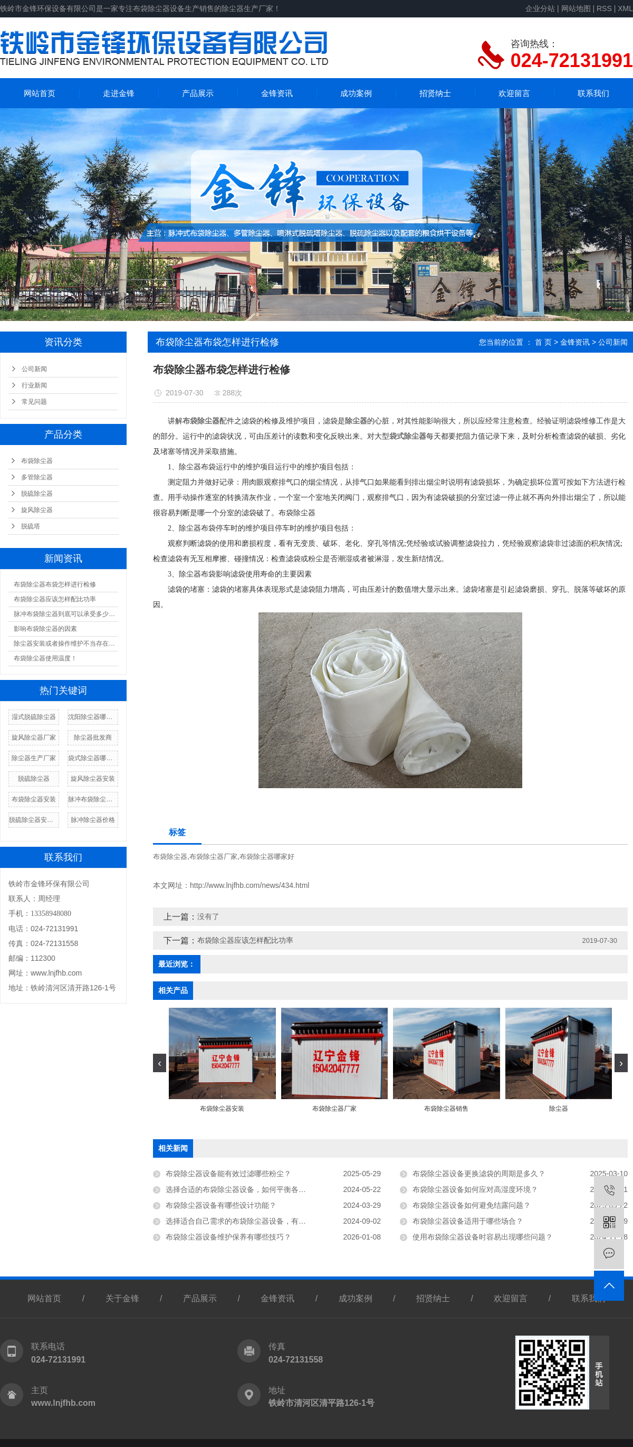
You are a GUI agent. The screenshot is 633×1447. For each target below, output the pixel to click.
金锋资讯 (277, 93)
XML (625, 8)
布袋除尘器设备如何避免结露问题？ (472, 1205)
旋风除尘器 (37, 510)
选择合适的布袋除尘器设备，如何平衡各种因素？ (247, 1189)
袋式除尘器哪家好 (93, 758)
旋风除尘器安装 (93, 778)
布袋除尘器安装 (34, 799)
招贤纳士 (435, 93)
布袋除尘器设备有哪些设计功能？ (221, 1205)
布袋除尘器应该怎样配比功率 (55, 599)
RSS (604, 8)
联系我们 (593, 93)
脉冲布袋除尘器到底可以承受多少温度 (66, 614)
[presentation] (159, 1063)
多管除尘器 (37, 477)
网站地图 (576, 8)
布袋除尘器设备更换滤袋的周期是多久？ (479, 1173)
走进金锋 (119, 93)
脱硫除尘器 (37, 493)
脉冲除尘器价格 (93, 820)
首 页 (543, 342)
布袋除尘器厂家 (213, 856)
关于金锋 (122, 1298)
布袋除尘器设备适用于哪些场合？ (468, 1221)
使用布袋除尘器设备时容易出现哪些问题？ (483, 1237)
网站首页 (39, 93)
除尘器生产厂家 (34, 758)
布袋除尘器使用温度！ (45, 658)
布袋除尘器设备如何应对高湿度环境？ (475, 1189)
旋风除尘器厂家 (34, 737)
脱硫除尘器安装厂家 (34, 820)
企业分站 (540, 8)
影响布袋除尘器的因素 (45, 628)
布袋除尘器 (37, 461)
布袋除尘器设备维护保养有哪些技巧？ (228, 1237)
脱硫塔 (30, 526)
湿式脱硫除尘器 (34, 717)
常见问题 (34, 401)
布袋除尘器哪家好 (266, 856)
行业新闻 (34, 385)
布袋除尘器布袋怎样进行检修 (55, 584)
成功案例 (356, 93)
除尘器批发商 (93, 737)
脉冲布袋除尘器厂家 (93, 799)
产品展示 (198, 93)
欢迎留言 (514, 93)
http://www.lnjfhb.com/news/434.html (249, 885)
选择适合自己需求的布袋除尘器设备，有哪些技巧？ (250, 1221)
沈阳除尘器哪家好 (93, 717)
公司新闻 (34, 369)
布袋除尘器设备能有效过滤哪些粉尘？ (228, 1173)
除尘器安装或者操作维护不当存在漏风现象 (66, 643)
